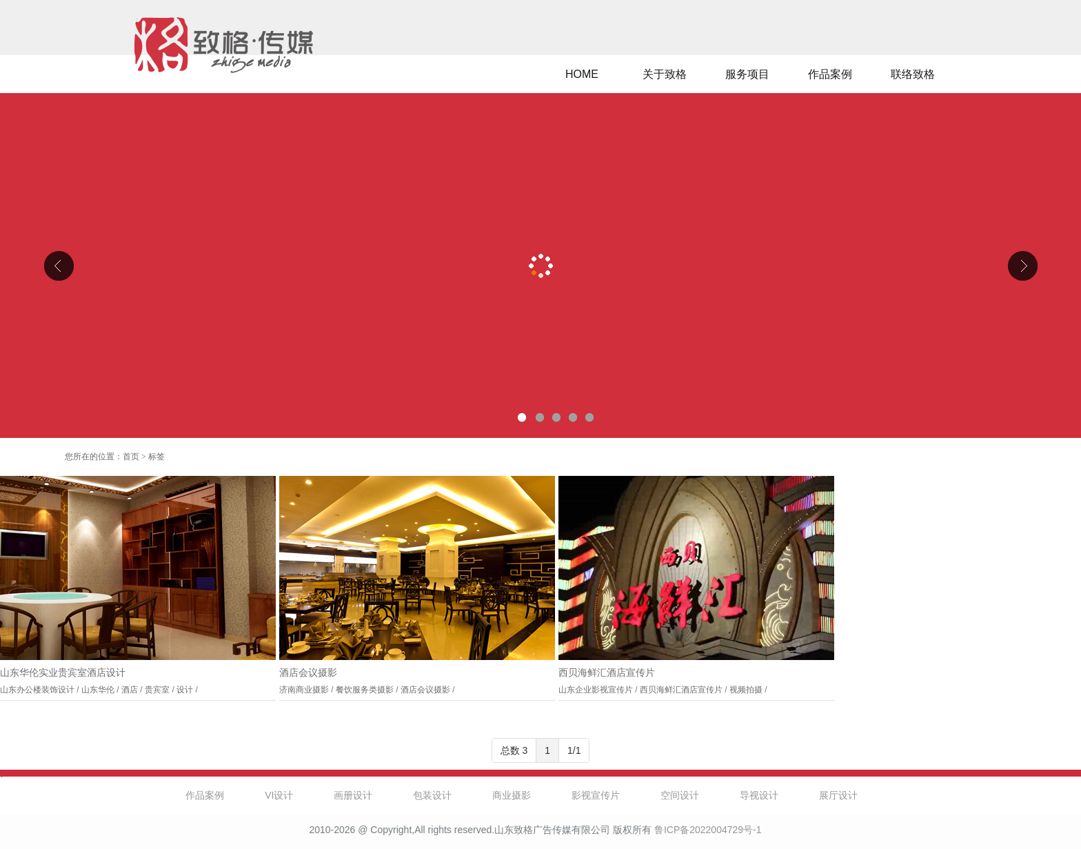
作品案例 (830, 74)
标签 (156, 456)
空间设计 (679, 795)
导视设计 (759, 795)
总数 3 (514, 750)
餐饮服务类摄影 (365, 690)
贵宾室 (157, 690)
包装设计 (432, 795)
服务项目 (747, 74)
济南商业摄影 (304, 690)
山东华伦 (97, 690)
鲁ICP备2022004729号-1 (708, 829)
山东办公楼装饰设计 (37, 690)
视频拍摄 (745, 690)
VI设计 (279, 795)
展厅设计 (838, 795)
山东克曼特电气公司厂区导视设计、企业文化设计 (540, 265)
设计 (184, 690)
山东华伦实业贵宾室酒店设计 (62, 673)
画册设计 (353, 795)
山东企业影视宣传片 (595, 690)
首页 (131, 456)
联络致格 (913, 74)
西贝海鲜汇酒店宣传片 (606, 673)
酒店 (129, 690)
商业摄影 (511, 795)
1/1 (573, 750)
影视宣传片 (596, 795)
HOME (581, 74)
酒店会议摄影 (308, 673)
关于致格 (665, 74)
